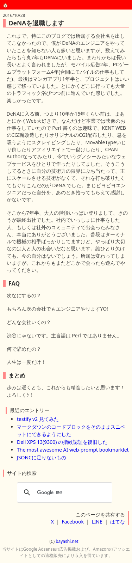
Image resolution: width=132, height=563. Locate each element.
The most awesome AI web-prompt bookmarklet (73, 449)
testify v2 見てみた (38, 419)
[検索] (63, 492)
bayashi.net (67, 541)
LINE (97, 521)
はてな (117, 521)
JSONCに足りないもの (41, 457)
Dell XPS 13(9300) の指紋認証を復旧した (62, 442)
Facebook (73, 521)
